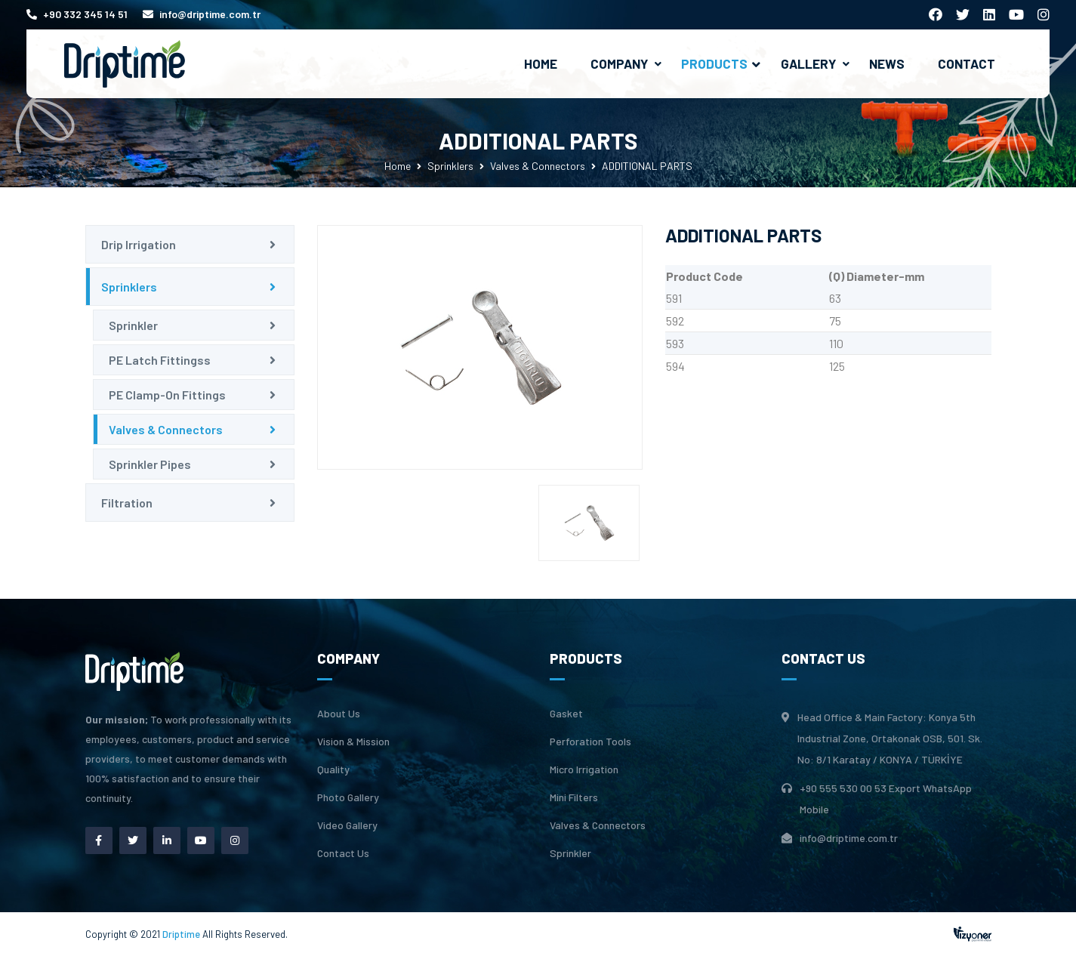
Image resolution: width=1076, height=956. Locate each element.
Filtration (127, 502)
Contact (966, 63)
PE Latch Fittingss (160, 360)
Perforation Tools (590, 741)
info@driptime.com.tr (202, 14)
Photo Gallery (348, 797)
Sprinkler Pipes (150, 464)
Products (720, 63)
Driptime (182, 934)
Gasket (566, 713)
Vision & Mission (353, 741)
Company (619, 63)
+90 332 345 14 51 (77, 14)
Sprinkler (133, 325)
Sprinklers (450, 165)
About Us (338, 713)
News (887, 63)
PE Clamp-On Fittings (167, 394)
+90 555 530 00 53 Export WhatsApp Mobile (886, 799)
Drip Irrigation (138, 244)
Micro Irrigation (584, 769)
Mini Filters (574, 797)
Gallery (808, 63)
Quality (333, 769)
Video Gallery (347, 825)
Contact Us (343, 853)
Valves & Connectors (537, 165)
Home (540, 63)
